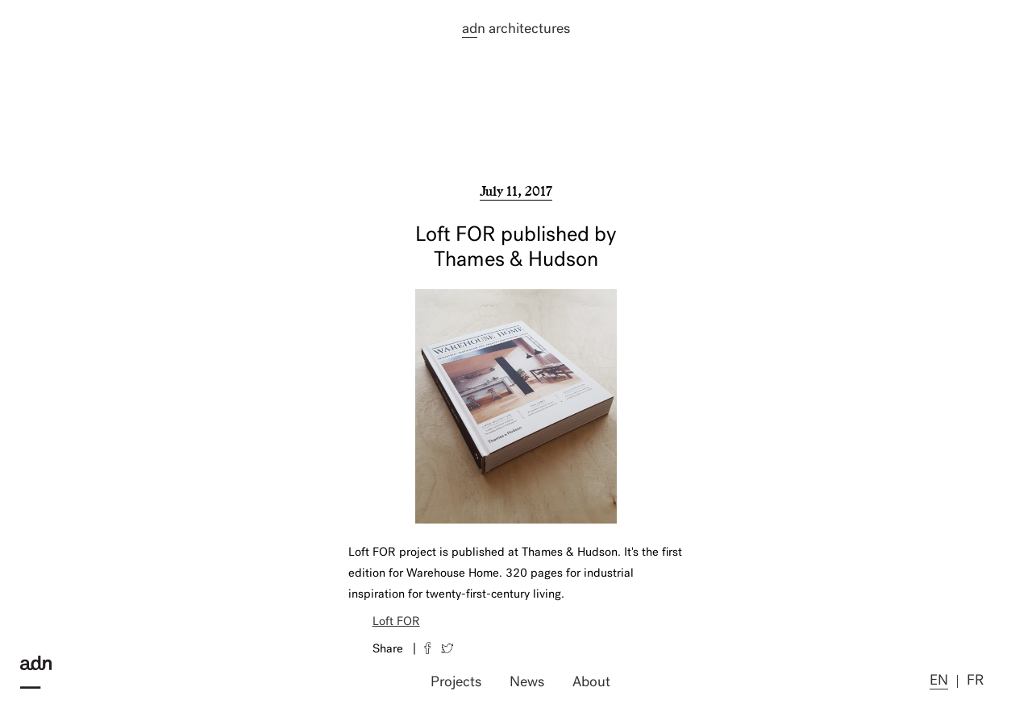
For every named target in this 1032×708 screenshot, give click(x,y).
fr (975, 681)
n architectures (516, 30)
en (939, 681)
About (591, 682)
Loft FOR (396, 622)
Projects (456, 682)
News (527, 682)
